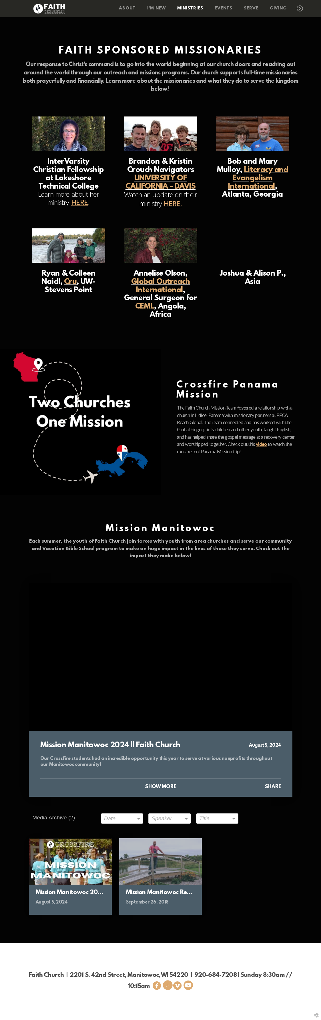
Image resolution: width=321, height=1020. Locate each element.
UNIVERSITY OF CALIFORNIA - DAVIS (160, 182)
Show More (160, 787)
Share (273, 787)
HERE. (173, 203)
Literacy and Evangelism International (258, 178)
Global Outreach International (160, 286)
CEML (144, 306)
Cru (70, 282)
